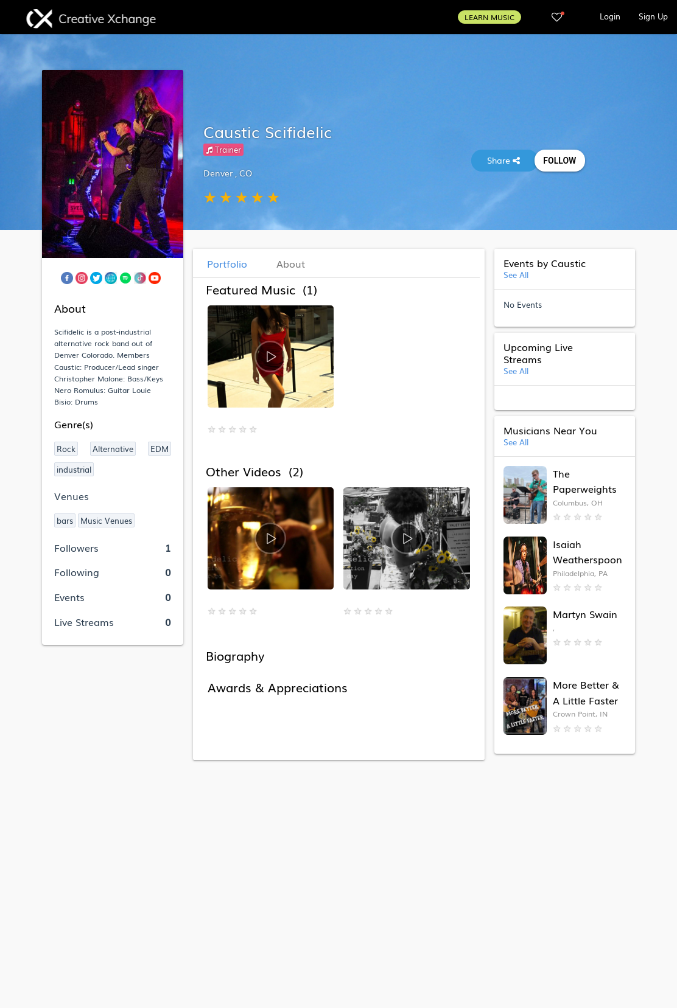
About (290, 263)
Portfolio (227, 263)
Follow (559, 160)
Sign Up (653, 16)
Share (504, 160)
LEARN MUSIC (489, 17)
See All (515, 274)
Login (610, 16)
